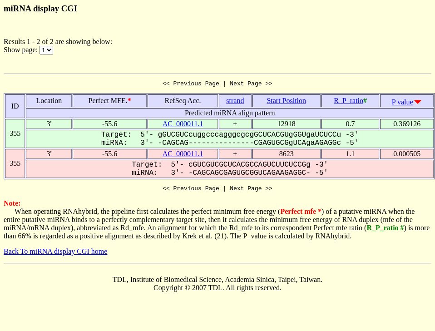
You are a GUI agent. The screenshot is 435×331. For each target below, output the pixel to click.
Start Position (286, 102)
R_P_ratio (348, 102)
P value (402, 103)
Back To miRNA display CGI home (55, 254)
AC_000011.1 (183, 125)
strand (235, 102)
